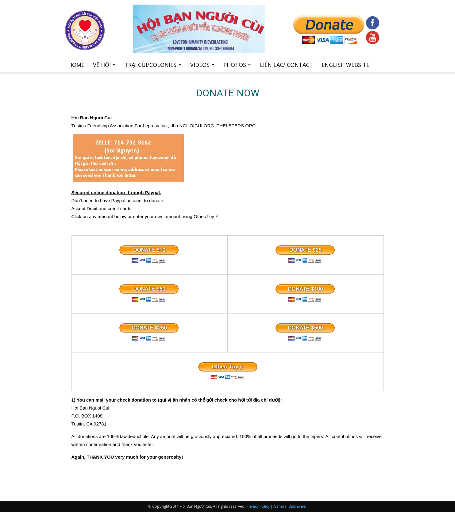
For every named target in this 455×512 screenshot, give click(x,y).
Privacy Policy (258, 506)
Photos (237, 64)
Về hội (104, 64)
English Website (345, 64)
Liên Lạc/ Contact (286, 64)
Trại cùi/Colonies (153, 64)
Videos (202, 64)
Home (76, 64)
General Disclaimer (290, 506)
